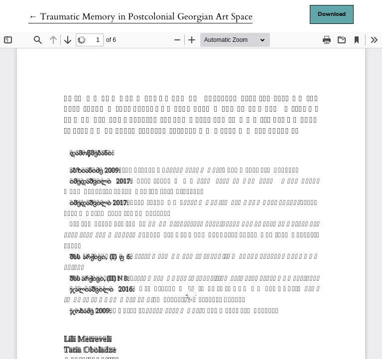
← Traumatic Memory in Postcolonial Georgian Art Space (140, 16)
